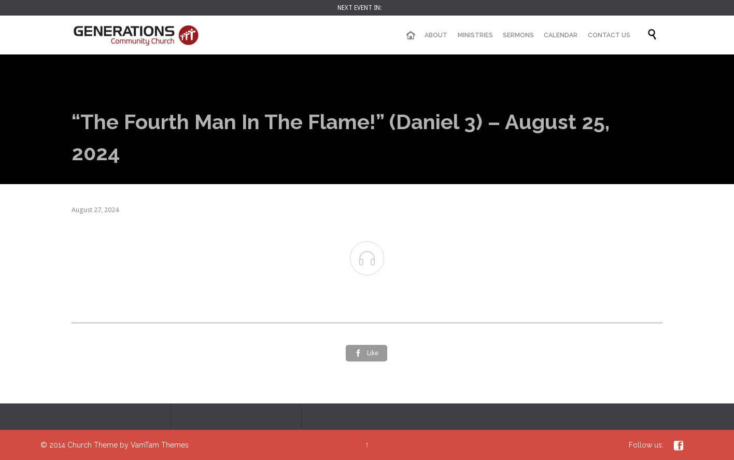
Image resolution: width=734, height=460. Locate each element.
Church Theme (92, 445)
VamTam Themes (160, 445)
